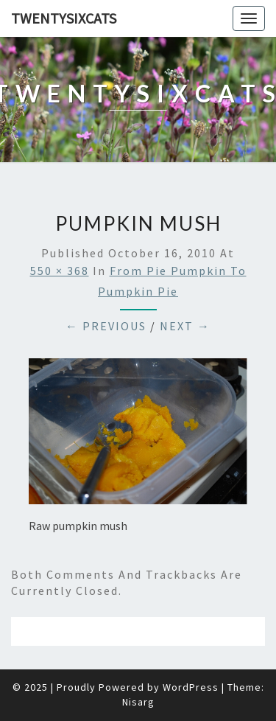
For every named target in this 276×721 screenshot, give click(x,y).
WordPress (191, 687)
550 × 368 (59, 270)
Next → (185, 325)
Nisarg (138, 701)
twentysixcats (63, 18)
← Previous (106, 325)
